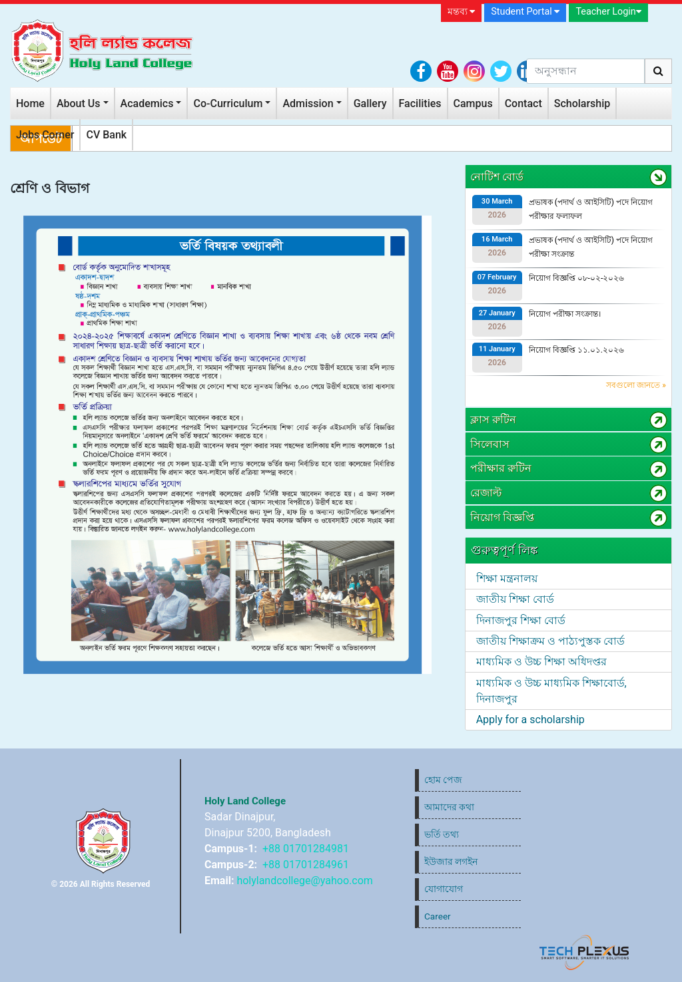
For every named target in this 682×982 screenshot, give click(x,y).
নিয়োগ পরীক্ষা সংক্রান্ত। (565, 314)
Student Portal (525, 11)
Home (30, 103)
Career (437, 916)
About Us (79, 103)
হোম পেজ (443, 779)
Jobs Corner (45, 134)
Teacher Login (608, 11)
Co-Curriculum (227, 103)
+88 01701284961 (305, 864)
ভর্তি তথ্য (441, 834)
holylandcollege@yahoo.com (304, 880)
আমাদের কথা (449, 807)
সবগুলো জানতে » (636, 385)
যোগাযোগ (443, 889)
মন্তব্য (462, 11)
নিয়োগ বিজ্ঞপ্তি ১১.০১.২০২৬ (576, 350)
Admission (307, 103)
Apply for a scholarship (530, 719)
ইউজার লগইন (451, 861)
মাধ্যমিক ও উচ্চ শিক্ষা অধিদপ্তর (541, 661)
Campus (473, 103)
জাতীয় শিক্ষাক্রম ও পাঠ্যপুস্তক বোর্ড (550, 641)
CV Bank (106, 134)
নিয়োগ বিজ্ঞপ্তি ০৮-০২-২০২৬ (577, 278)
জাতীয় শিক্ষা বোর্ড (515, 599)
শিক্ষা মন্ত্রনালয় (506, 578)
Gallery (370, 103)
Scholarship (582, 103)
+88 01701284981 (305, 848)
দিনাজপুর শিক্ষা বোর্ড (520, 620)
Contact (523, 103)
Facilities (420, 103)
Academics (147, 103)
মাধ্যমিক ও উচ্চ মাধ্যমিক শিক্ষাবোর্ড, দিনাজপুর (551, 691)
